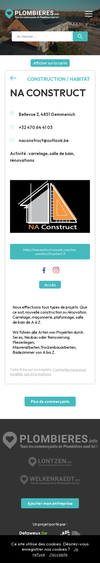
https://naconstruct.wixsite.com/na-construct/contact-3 (50, 252)
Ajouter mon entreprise (50, 503)
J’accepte (58, 554)
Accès (50, 284)
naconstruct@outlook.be (39, 140)
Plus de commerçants (50, 401)
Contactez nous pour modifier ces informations (48, 371)
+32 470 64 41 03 (31, 127)
